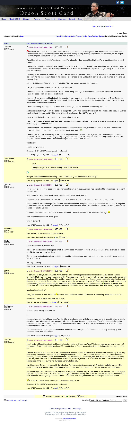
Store (80, 19)
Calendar (62, 19)
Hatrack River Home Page (70, 409)
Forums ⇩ (38, 19)
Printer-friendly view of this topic (15, 400)
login (93, 26)
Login (22, 36)
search (99, 26)
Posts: (30, 155)
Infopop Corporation (69, 418)
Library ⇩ (27, 19)
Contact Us (54, 409)
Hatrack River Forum (63, 36)
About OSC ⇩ (14, 19)
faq (103, 26)
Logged (55, 155)
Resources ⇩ (50, 19)
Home (3, 19)
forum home (109, 26)
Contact (72, 19)
